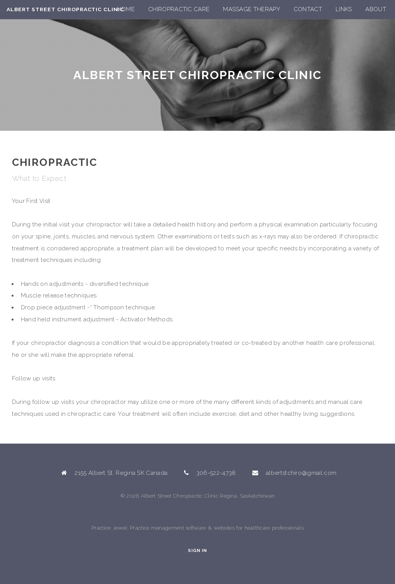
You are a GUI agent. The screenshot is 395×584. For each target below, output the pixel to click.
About (375, 9)
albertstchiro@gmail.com (301, 472)
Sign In (197, 550)
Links (344, 9)
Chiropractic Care (178, 9)
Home (126, 9)
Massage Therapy (251, 9)
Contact (308, 9)
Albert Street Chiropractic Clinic (65, 9)
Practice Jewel (109, 528)
